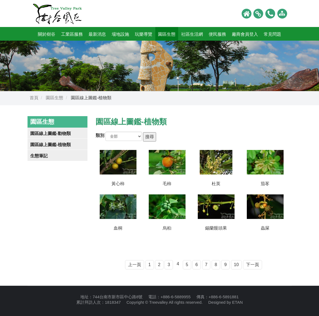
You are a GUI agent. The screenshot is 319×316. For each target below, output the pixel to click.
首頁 (34, 97)
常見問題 (272, 34)
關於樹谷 (46, 34)
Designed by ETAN (225, 302)
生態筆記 (39, 156)
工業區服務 (72, 34)
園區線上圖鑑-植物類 (50, 144)
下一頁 (252, 264)
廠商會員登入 (245, 34)
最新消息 (97, 34)
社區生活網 (192, 34)
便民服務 (217, 34)
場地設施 (120, 34)
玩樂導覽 (143, 34)
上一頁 (134, 264)
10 (236, 264)
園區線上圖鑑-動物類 (50, 133)
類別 (100, 135)
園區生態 (166, 34)
